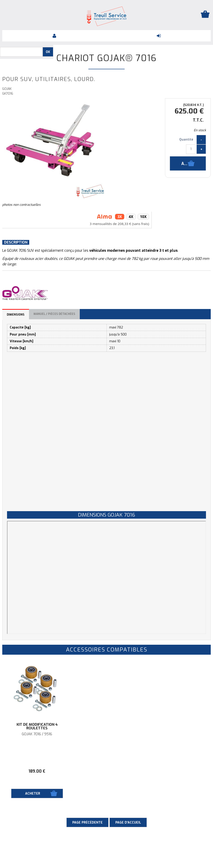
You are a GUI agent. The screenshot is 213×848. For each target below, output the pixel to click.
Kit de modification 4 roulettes (37, 726)
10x (143, 216)
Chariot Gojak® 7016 (106, 58)
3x (119, 216)
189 (37, 771)
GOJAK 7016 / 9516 (37, 734)
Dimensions (15, 314)
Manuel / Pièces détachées (54, 314)
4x (131, 216)
